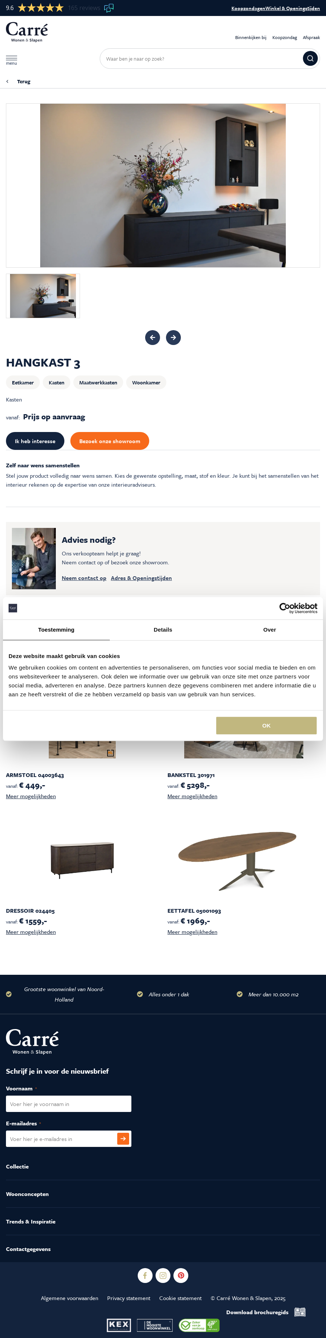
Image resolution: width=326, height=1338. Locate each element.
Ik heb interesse (35, 441)
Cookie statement (180, 1298)
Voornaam (29, 1088)
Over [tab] (269, 629)
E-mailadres (31, 1123)
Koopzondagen (248, 8)
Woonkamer (146, 382)
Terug (23, 81)
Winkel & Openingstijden (292, 8)
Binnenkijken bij (250, 32)
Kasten (56, 382)
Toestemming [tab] (56, 629)
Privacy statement (128, 1298)
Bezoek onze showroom (109, 441)
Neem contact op (84, 578)
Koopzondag (284, 32)
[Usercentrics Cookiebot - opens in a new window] (284, 608)
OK (266, 725)
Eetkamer (23, 382)
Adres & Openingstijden (141, 578)
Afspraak (311, 32)
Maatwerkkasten (98, 382)
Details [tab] (163, 629)
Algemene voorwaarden (69, 1298)
